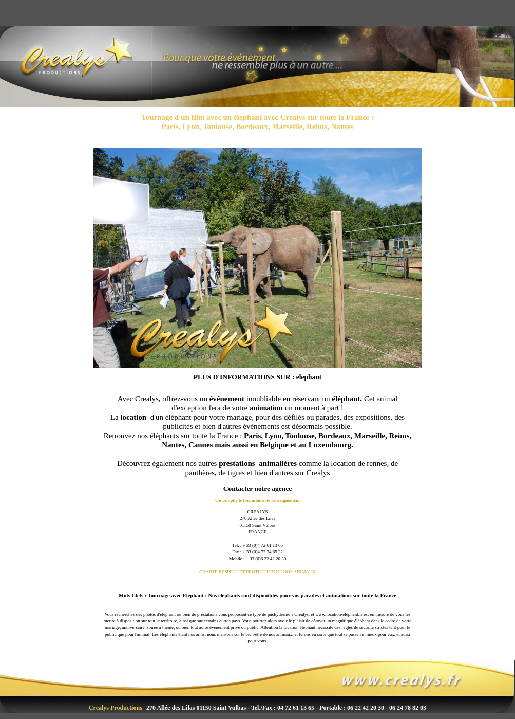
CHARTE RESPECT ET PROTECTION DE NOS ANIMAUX (257, 571)
